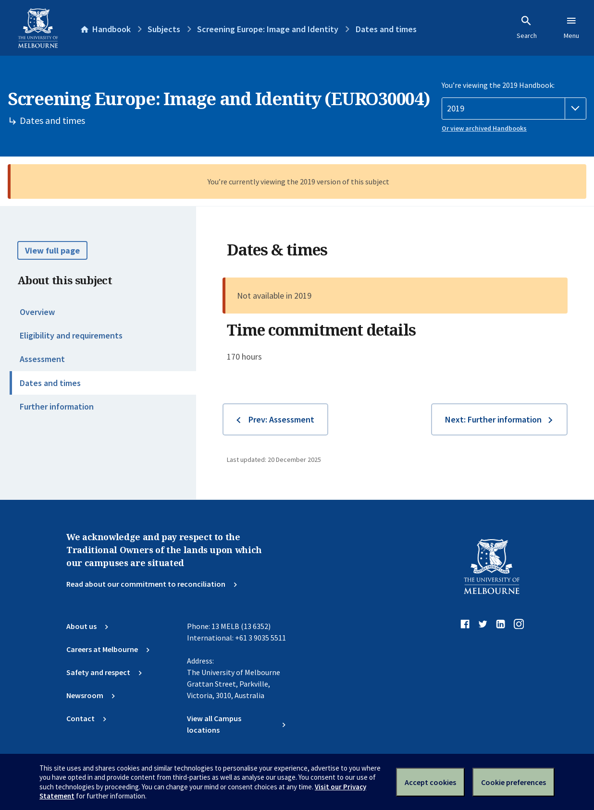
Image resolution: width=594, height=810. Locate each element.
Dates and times (50, 382)
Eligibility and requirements (71, 335)
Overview (37, 311)
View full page (52, 250)
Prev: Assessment (281, 419)
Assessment (42, 358)
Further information (57, 406)
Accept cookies (430, 782)
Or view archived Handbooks (484, 128)
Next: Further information (493, 419)
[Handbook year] (514, 108)
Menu (571, 27)
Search (527, 27)
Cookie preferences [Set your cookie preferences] (513, 782)
